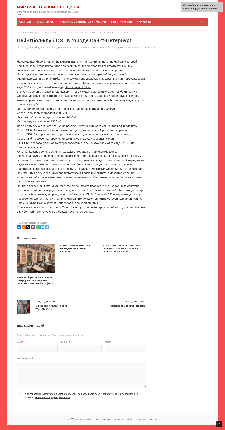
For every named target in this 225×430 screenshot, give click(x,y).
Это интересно (122, 27)
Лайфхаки (144, 27)
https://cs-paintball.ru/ (78, 92)
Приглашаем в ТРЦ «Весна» (127, 310)
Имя (20, 346)
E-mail (65, 346)
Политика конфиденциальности (52, 402)
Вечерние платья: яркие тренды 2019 (51, 312)
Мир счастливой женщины (37, 9)
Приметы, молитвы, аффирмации (83, 27)
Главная (25, 27)
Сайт (108, 346)
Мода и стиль (45, 27)
